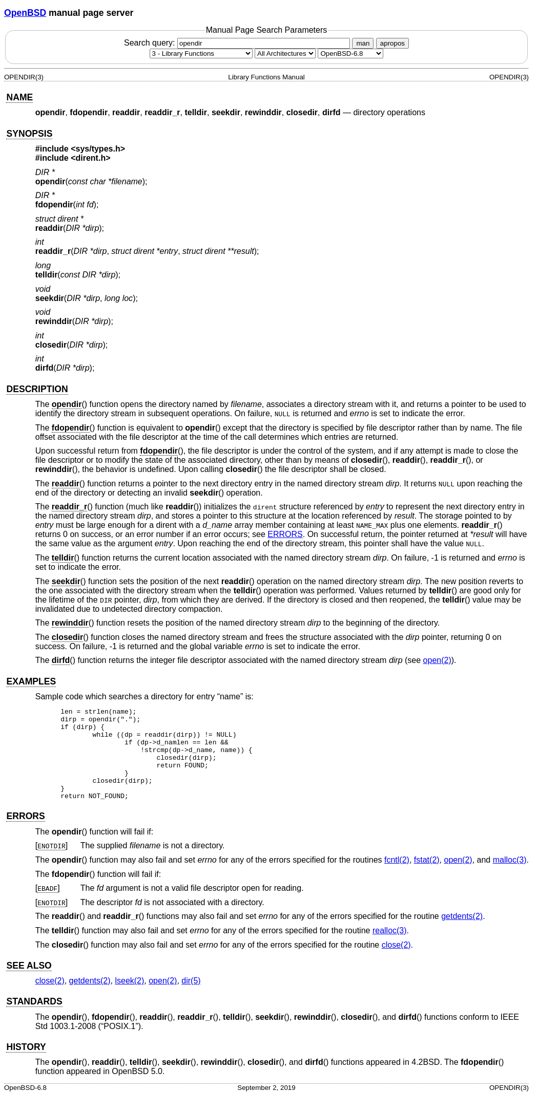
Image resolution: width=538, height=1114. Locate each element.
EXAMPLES (31, 681)
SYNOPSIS (29, 133)
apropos (392, 43)
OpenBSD (25, 13)
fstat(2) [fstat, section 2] (427, 878)
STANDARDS (34, 1020)
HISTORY (26, 1065)
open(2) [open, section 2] (437, 660)
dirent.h (91, 158)
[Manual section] (201, 53)
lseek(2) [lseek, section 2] (129, 999)
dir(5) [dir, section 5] (190, 999)
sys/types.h (98, 148)
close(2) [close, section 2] (396, 963)
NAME (19, 97)
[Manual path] (350, 53)
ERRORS (284, 534)
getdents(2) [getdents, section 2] (462, 934)
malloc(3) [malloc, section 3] (510, 878)
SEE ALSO (28, 984)
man (362, 43)
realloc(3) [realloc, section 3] (390, 949)
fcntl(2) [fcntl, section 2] (396, 878)
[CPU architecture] (285, 53)
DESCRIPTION (37, 389)
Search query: (238, 42)
